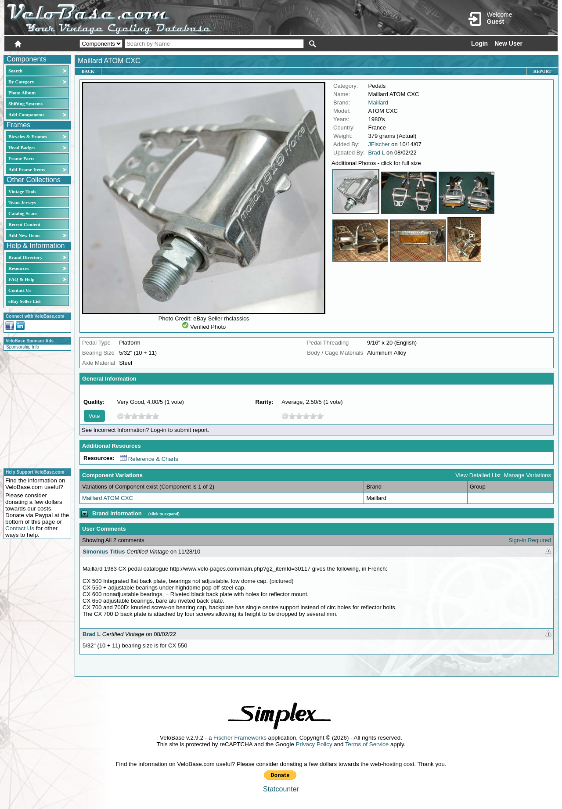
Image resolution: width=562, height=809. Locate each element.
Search (15, 70)
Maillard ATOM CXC (107, 498)
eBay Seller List (24, 301)
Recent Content (24, 224)
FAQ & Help (21, 279)
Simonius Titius (104, 551)
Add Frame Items (26, 169)
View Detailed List (478, 475)
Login (479, 43)
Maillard (378, 102)
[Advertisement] (34, 408)
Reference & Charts (149, 459)
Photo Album (22, 92)
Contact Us (19, 290)
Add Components (26, 114)
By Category (21, 81)
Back (88, 71)
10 (155, 416)
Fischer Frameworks (240, 737)
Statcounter (281, 789)
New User (508, 43)
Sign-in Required (529, 540)
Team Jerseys (22, 202)
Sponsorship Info (22, 347)
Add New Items (24, 235)
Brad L (376, 152)
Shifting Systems (25, 103)
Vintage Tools (22, 191)
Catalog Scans (22, 213)
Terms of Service (367, 744)
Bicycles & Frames (28, 136)
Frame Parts (21, 158)
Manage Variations (527, 475)
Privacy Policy (314, 744)
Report (542, 71)
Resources (18, 268)
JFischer (379, 144)
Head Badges (21, 147)
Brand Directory (25, 257)
